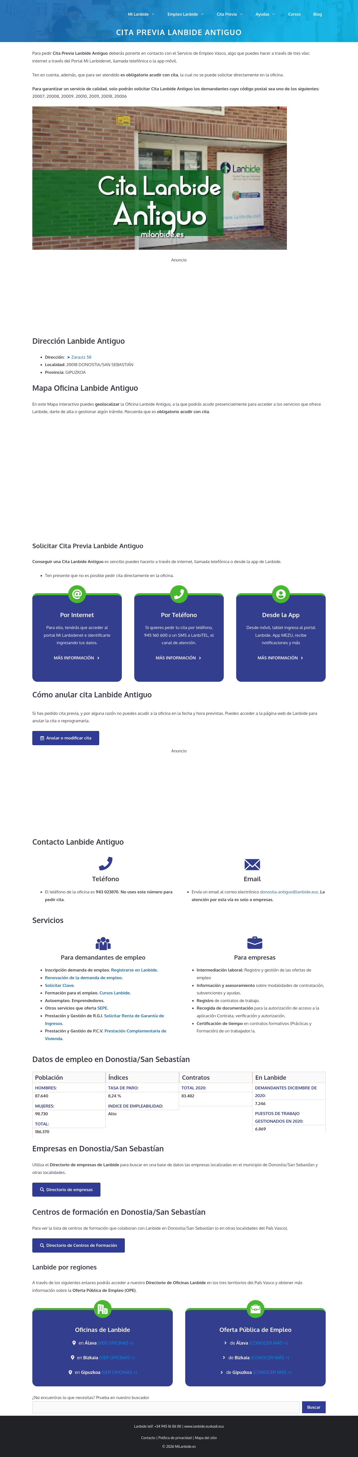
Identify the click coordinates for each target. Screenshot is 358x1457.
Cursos (294, 14)
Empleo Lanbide (189, 14)
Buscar (313, 1407)
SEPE (102, 1008)
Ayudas (269, 14)
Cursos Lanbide (114, 992)
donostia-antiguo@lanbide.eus (289, 891)
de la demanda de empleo (83, 977)
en (106, 1343)
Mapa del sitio (206, 1438)
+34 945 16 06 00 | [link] (169, 1426)
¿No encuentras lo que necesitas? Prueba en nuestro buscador (90, 1397)
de (259, 1343)
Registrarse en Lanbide (134, 969)
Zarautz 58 (81, 357)
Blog (317, 14)
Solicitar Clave (59, 985)
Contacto (148, 1438)
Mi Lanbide (144, 14)
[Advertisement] (179, 299)
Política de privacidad (175, 1438)
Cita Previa (233, 14)
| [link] (204, 1438)
